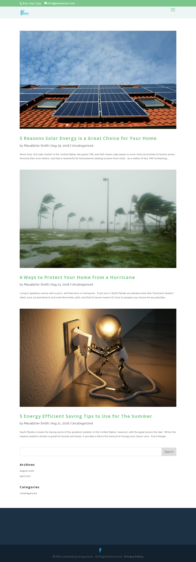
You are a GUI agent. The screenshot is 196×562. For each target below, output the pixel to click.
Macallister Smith (36, 145)
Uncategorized (82, 145)
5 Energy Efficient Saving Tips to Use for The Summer (86, 416)
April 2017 (25, 476)
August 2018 (27, 471)
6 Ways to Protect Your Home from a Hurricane (77, 277)
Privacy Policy (133, 556)
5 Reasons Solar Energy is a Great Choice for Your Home (88, 138)
